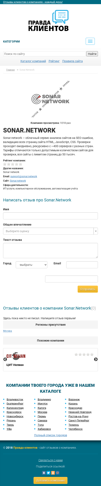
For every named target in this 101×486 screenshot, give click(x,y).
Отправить (87, 289)
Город (6, 263)
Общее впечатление (17, 224)
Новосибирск (15, 416)
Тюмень (74, 424)
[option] (50, 359)
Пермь (42, 416)
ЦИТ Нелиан (50, 359)
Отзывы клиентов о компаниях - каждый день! (33, 2)
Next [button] (96, 359)
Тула (41, 424)
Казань (73, 403)
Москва (7, 331)
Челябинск (76, 428)
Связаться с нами (50, 460)
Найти (92, 54)
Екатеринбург (15, 403)
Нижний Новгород (80, 412)
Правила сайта (72, 61)
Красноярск (14, 412)
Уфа (9, 428)
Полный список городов (50, 435)
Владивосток (15, 399)
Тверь (10, 424)
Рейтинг (54, 61)
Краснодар (75, 407)
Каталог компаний (33, 61)
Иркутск (43, 403)
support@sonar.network (23, 176)
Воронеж (74, 399)
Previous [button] (5, 359)
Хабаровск (44, 428)
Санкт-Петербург (79, 420)
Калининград (15, 407)
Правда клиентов (25, 447)
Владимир (44, 399)
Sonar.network (18, 180)
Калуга (42, 407)
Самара (42, 420)
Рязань (11, 420)
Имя (6, 209)
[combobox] (50, 231)
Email (57, 263)
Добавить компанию (50, 480)
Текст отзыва (12, 239)
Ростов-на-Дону (78, 416)
